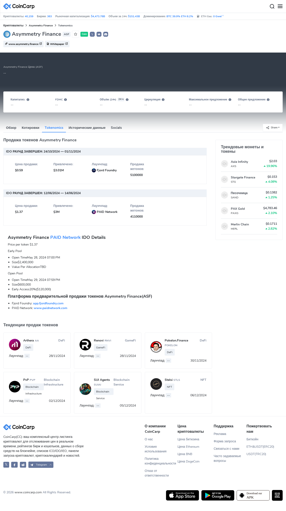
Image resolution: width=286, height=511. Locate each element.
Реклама (220, 434)
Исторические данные (87, 127)
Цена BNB (184, 454)
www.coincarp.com (28, 492)
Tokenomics (54, 127)
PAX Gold (238, 209)
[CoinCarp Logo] (20, 6)
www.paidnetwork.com (50, 308)
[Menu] (280, 6)
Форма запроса (225, 441)
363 (49, 16)
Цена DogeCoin (188, 461)
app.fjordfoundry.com (48, 303)
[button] (99, 34)
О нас (149, 439)
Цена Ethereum (188, 447)
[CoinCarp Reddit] (23, 464)
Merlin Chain (240, 224)
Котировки (30, 127)
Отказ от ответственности (157, 473)
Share (272, 127)
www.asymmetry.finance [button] (23, 44)
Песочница (239, 193)
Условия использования (156, 449)
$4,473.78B (98, 16)
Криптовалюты (13, 25)
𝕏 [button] (92, 34)
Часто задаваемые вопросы (227, 458)
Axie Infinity (239, 162)
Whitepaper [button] (57, 44)
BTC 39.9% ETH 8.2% (179, 16)
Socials (116, 127)
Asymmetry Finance (41, 25)
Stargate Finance (243, 177)
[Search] (272, 6)
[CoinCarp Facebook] (14, 464)
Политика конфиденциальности (160, 461)
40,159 (29, 16)
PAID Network (65, 237)
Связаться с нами (226, 449)
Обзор (11, 127)
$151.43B (134, 16)
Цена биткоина (188, 439)
